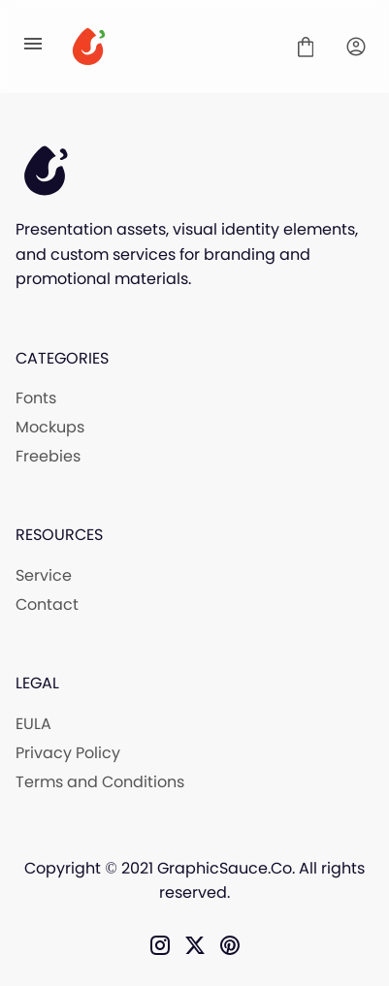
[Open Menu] (33, 46)
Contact (47, 604)
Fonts (36, 398)
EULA (33, 724)
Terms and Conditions (100, 782)
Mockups (50, 427)
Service (44, 575)
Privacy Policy (68, 753)
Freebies (48, 456)
